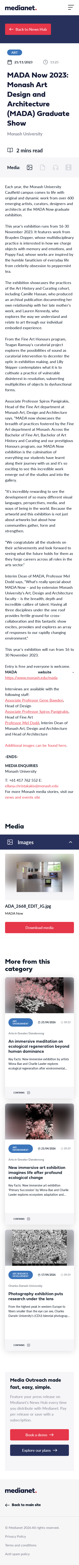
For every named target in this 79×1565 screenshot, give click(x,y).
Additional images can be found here (35, 745)
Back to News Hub (28, 29)
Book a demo (39, 1434)
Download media (39, 927)
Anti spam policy (17, 1553)
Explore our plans (39, 1450)
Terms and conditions (20, 1545)
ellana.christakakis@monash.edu (31, 785)
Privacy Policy (15, 1536)
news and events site (22, 797)
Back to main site (23, 1505)
